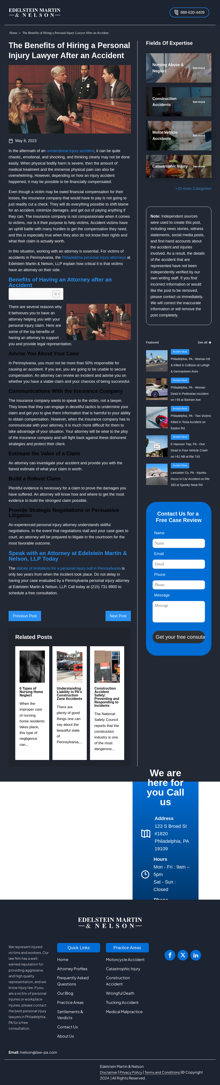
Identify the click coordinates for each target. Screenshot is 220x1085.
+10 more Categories (193, 188)
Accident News (180, 352)
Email (159, 554)
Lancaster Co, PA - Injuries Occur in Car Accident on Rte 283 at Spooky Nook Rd (190, 479)
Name (159, 533)
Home (13, 33)
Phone (159, 574)
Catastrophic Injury (123, 968)
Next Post (118, 616)
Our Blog (65, 993)
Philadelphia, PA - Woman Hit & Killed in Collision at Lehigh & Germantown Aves (190, 365)
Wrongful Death (120, 993)
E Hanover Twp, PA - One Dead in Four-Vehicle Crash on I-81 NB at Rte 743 (189, 450)
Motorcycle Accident (125, 959)
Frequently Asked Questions (73, 980)
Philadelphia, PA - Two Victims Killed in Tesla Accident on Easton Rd (191, 422)
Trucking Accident (122, 1002)
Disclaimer (108, 1072)
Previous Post (25, 616)
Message (162, 595)
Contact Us (67, 1026)
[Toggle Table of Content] (54, 294)
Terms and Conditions (162, 1072)
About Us (65, 1036)
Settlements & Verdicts (70, 1014)
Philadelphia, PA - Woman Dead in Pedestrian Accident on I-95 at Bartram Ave (190, 394)
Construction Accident (118, 980)
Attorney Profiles (72, 968)
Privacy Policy (131, 1072)
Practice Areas (70, 1002)
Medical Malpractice (124, 1011)
